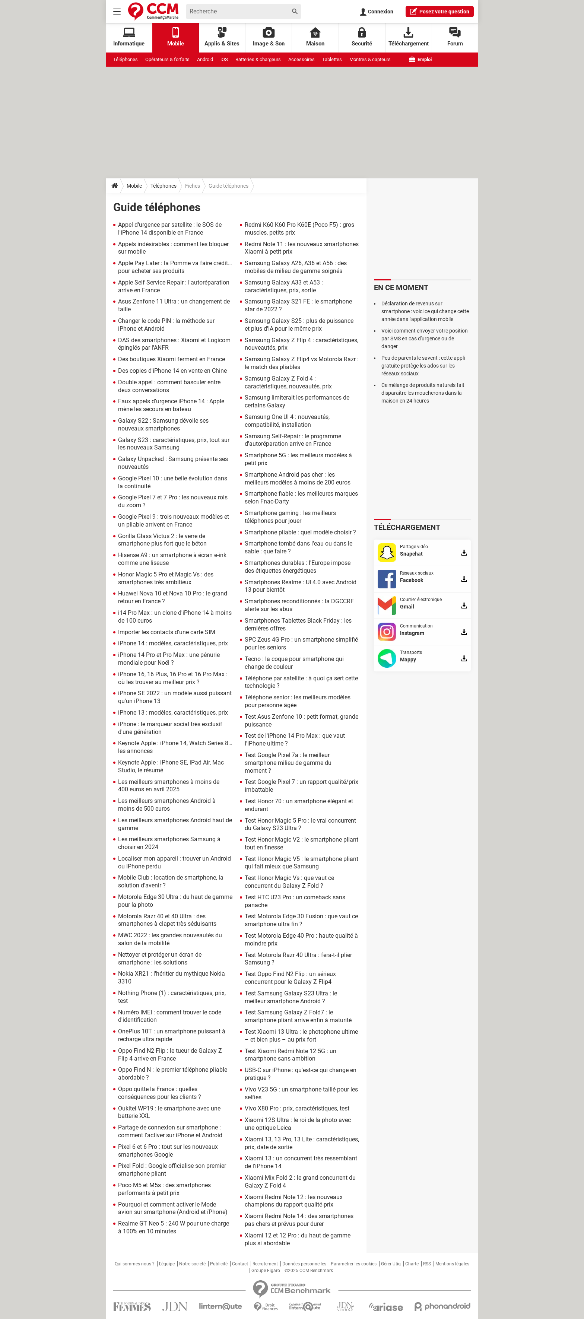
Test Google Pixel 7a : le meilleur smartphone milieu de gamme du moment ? (288, 762)
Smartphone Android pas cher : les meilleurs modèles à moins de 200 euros (297, 478)
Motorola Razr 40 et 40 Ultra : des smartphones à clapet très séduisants (167, 920)
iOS (224, 59)
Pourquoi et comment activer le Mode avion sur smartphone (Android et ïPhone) (173, 1208)
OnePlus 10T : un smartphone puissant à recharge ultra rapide (171, 1035)
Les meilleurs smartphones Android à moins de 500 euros (167, 804)
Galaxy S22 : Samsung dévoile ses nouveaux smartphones (163, 424)
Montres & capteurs (370, 59)
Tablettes (332, 59)
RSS (427, 1263)
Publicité (219, 1263)
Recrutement (265, 1263)
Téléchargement (408, 37)
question (439, 11)
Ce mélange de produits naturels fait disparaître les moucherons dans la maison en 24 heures (422, 393)
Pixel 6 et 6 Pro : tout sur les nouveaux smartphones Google (168, 1150)
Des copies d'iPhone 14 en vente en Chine (172, 370)
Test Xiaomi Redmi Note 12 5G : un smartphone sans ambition (290, 1055)
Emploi (420, 59)
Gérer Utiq (391, 1263)
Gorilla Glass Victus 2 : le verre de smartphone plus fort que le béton (162, 540)
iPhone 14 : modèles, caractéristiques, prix (173, 643)
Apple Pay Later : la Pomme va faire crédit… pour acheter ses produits (175, 267)
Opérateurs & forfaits (167, 59)
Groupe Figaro (265, 1270)
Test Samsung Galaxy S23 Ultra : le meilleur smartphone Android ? (291, 997)
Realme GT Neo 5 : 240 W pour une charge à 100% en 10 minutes (173, 1227)
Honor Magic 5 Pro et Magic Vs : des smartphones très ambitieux (165, 578)
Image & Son (269, 37)
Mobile (134, 186)
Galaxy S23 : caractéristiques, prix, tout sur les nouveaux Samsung (173, 443)
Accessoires (301, 59)
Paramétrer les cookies (354, 1263)
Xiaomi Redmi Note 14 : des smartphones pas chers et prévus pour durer (299, 1219)
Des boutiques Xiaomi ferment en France (171, 359)
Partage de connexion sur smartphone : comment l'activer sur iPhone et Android (170, 1131)
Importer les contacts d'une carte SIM (166, 632)
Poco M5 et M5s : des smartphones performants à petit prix (164, 1189)
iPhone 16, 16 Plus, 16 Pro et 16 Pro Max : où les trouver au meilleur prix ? (173, 678)
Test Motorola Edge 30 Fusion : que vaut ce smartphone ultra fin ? (301, 920)
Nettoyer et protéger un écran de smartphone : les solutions (159, 958)
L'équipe (167, 1263)
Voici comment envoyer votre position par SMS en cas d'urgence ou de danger (424, 338)
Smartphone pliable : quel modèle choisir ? (300, 532)
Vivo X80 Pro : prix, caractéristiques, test (297, 1108)
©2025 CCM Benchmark (309, 1270)
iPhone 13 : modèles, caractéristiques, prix (173, 712)
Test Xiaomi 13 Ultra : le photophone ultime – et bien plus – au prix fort (301, 1035)
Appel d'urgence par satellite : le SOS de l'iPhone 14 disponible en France (170, 228)
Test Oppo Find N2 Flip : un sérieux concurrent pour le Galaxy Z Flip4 (290, 977)
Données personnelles (304, 1263)
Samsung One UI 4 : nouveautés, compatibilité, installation (287, 420)
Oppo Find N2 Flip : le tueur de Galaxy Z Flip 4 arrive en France (170, 1054)
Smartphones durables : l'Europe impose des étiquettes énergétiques (297, 566)
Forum (455, 37)
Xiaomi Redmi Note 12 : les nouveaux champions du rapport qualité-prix (294, 1201)
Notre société (192, 1263)
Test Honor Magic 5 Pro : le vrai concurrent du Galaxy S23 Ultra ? (300, 824)
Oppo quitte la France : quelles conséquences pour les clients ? (159, 1093)
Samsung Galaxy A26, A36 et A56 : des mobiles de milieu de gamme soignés (296, 267)
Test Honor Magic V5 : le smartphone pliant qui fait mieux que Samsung (301, 862)
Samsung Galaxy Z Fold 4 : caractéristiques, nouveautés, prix (288, 382)
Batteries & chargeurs (258, 59)
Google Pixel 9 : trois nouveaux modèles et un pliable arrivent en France (173, 520)
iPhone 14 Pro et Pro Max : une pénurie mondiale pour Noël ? (169, 658)
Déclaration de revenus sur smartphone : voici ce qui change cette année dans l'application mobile (425, 311)
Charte (412, 1263)
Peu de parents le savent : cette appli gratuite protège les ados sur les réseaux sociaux (423, 365)
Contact (240, 1263)
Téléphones (125, 59)
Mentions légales (452, 1263)
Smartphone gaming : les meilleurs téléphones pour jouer (290, 516)
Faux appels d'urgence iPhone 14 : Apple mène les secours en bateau (171, 405)
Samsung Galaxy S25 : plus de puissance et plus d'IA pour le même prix (299, 324)
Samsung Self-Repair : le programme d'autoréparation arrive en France (293, 440)
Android (205, 59)
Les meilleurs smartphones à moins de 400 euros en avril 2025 (168, 785)
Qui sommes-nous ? (135, 1263)
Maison (315, 37)
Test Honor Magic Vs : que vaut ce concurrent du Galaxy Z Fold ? (289, 881)
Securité (362, 37)
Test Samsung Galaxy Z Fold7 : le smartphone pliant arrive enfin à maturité (298, 1016)
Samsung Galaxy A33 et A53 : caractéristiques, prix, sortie (284, 286)
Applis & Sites (221, 37)
